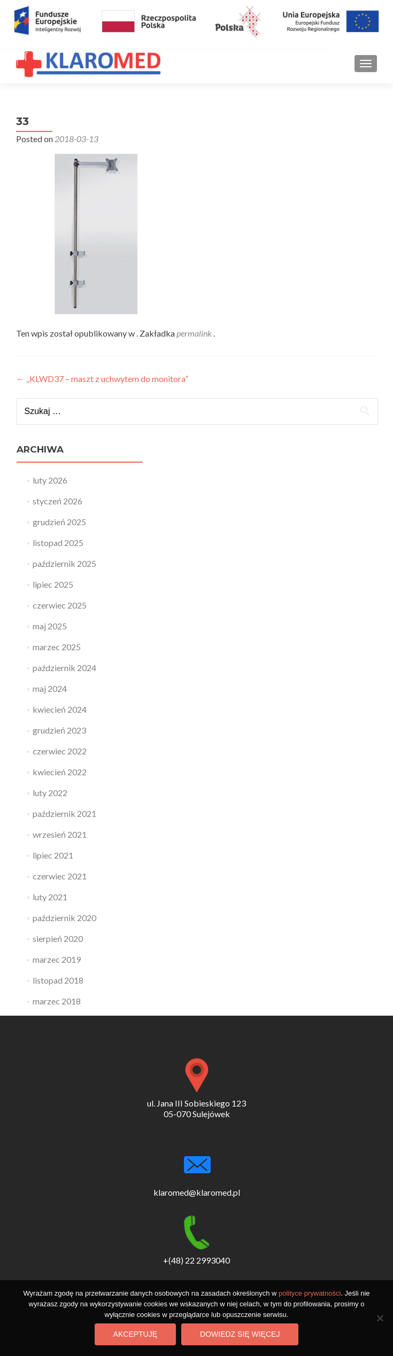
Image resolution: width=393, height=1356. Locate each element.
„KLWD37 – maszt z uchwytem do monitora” (102, 378)
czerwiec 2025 (60, 605)
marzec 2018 (57, 1001)
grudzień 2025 (59, 522)
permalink (194, 333)
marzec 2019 (57, 959)
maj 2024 (50, 688)
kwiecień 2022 (60, 772)
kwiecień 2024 (60, 709)
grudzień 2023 (59, 730)
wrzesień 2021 (60, 834)
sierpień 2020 (58, 938)
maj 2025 (50, 626)
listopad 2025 (58, 542)
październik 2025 (64, 563)
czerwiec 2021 (60, 876)
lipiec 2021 (53, 855)
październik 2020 (64, 918)
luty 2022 (50, 793)
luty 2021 (50, 897)
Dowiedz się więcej (240, 1334)
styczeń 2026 (57, 501)
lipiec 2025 (53, 584)
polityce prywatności (310, 1293)
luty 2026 (50, 480)
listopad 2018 (58, 980)
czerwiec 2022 (60, 751)
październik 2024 (64, 668)
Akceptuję (135, 1334)
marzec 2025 (57, 647)
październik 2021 (64, 813)
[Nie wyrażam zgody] (379, 1318)
